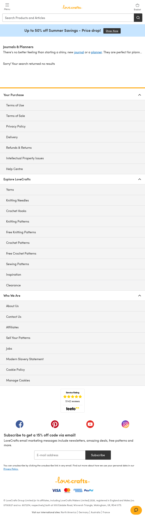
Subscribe (98, 455)
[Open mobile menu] (7, 7)
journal (79, 52)
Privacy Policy (16, 126)
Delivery (12, 137)
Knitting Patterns (17, 221)
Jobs (9, 348)
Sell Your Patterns (18, 338)
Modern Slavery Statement (25, 359)
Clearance (13, 285)
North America (68, 512)
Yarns (10, 189)
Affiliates (12, 327)
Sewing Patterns (17, 264)
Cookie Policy (15, 369)
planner (96, 52)
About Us (12, 306)
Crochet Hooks (16, 211)
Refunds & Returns (19, 147)
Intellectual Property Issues (25, 158)
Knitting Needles (17, 200)
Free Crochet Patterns (21, 253)
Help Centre (14, 169)
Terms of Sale (15, 116)
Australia (95, 512)
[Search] (138, 17)
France (106, 512)
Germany (84, 512)
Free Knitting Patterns (21, 232)
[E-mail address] (59, 455)
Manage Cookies (18, 380)
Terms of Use (15, 105)
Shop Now (113, 31)
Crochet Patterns (18, 243)
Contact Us (13, 317)
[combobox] (68, 17)
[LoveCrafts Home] (72, 480)
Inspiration (13, 274)
